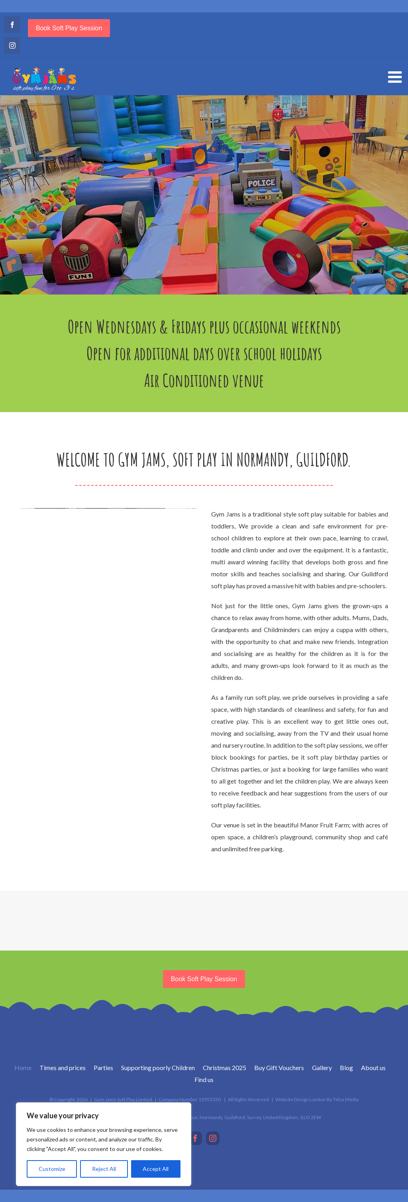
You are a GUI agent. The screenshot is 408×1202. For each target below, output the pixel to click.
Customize (52, 1168)
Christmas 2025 (224, 1067)
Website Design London (300, 1099)
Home (22, 1067)
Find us (204, 1079)
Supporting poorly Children (158, 1067)
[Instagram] (213, 1138)
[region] (103, 1144)
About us (373, 1067)
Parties (103, 1067)
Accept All (156, 1168)
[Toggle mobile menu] (396, 77)
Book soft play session (69, 28)
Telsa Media (346, 1099)
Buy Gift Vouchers (279, 1067)
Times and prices (62, 1067)
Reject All (104, 1168)
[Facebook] (195, 1138)
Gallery (322, 1067)
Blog (346, 1067)
